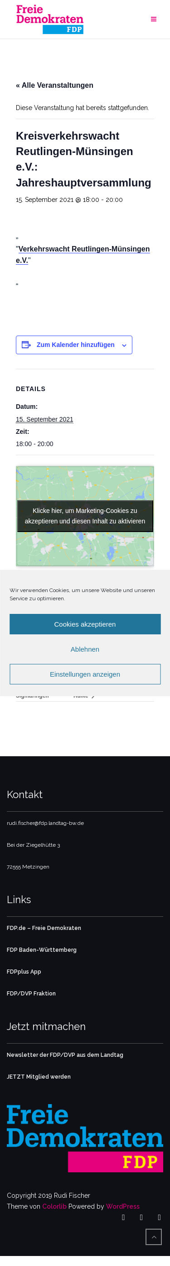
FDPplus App (24, 972)
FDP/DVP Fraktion (31, 993)
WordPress (123, 1206)
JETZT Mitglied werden (39, 1077)
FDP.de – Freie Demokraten (44, 928)
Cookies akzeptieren (85, 624)
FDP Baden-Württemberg (42, 950)
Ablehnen (85, 649)
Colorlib (54, 1206)
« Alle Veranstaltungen (54, 85)
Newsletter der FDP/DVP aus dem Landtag (65, 1055)
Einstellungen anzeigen (85, 674)
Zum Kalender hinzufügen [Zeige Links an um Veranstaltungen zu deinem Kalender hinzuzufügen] (76, 344)
